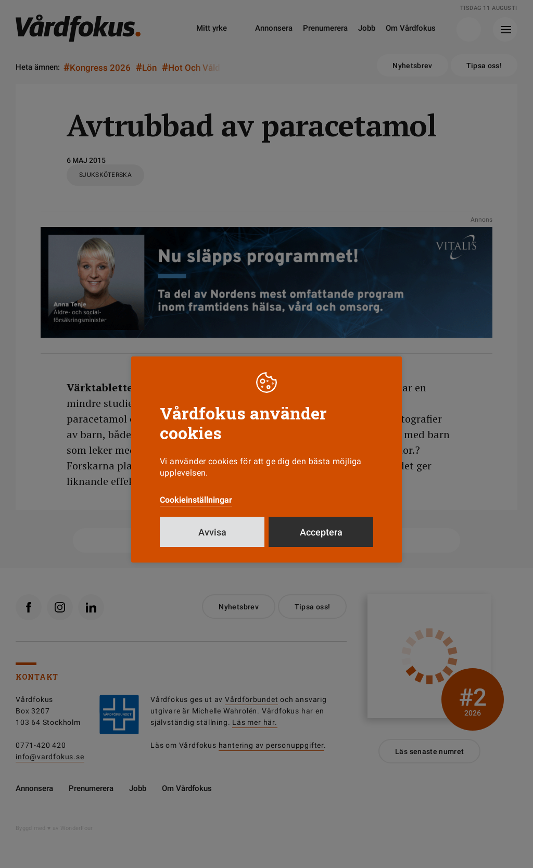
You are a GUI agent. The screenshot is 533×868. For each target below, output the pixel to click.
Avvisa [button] (212, 532)
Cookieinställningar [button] (196, 500)
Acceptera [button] (321, 532)
